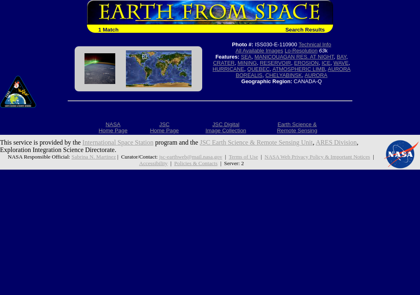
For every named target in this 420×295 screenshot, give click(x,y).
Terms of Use (243, 157)
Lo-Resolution (301, 51)
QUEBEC (258, 69)
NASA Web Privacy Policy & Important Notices (317, 157)
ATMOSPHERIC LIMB (298, 69)
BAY (341, 57)
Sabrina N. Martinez (93, 157)
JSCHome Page (164, 127)
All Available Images (259, 51)
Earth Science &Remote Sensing (297, 127)
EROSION (306, 63)
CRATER (223, 63)
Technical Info (315, 44)
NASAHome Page (112, 127)
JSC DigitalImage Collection (225, 127)
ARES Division (336, 142)
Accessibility (153, 163)
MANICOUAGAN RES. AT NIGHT (294, 57)
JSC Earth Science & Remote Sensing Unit (256, 142)
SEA (246, 57)
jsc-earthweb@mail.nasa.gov (190, 157)
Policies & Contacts (196, 163)
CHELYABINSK (283, 75)
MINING (247, 63)
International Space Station (117, 142)
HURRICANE (228, 69)
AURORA (316, 75)
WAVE (341, 63)
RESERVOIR (275, 63)
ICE (326, 63)
